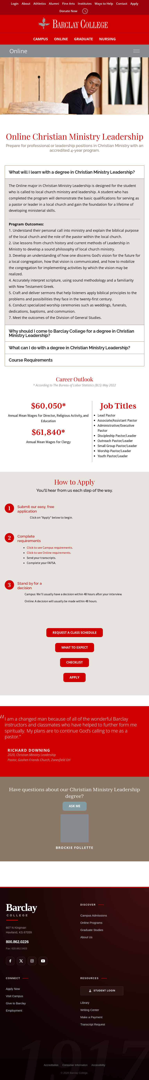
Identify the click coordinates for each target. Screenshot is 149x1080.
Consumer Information (75, 1065)
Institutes (85, 4)
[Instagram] (32, 961)
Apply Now (13, 988)
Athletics (39, 4)
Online (61, 39)
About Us (86, 937)
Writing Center (89, 1010)
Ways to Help (104, 4)
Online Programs (91, 922)
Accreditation (51, 1065)
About (26, 4)
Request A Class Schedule (75, 632)
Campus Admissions (93, 915)
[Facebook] (10, 961)
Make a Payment (91, 1017)
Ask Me (74, 806)
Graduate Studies (91, 930)
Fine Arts (68, 4)
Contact (121, 4)
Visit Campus (14, 996)
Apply (134, 4)
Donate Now (68, 11)
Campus (40, 39)
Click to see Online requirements (48, 553)
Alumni (54, 4)
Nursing (107, 39)
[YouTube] (43, 961)
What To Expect (74, 647)
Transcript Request (92, 1024)
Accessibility (98, 1065)
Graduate (83, 39)
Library (84, 1002)
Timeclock (85, 11)
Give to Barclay (16, 1003)
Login (15, 4)
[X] (21, 961)
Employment (14, 1010)
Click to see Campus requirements (49, 547)
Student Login (102, 990)
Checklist (74, 662)
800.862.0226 (17, 942)
